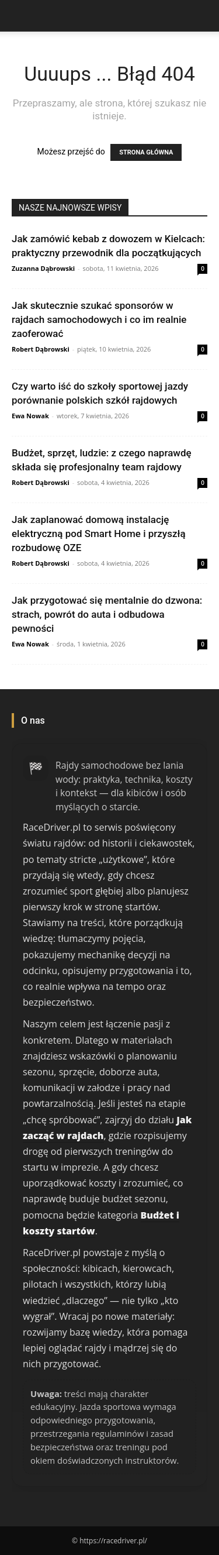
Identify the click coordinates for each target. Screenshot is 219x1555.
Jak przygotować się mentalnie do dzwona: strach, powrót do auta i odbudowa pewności (107, 614)
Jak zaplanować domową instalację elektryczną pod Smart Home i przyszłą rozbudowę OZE (99, 533)
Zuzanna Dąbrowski (43, 268)
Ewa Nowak (30, 415)
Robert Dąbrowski (40, 349)
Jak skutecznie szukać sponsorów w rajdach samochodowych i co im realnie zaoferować (99, 319)
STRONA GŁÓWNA (146, 152)
